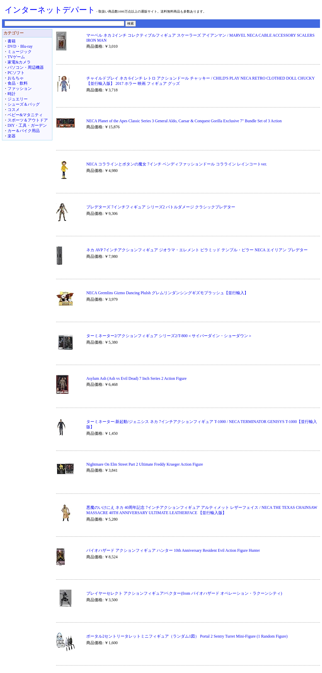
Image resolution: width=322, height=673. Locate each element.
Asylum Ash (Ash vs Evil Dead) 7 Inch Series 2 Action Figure (136, 378)
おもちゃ (16, 78)
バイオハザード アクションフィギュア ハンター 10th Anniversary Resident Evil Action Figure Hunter (173, 550)
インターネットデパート (50, 9)
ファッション (20, 88)
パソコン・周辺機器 (26, 67)
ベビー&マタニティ (25, 115)
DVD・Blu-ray (20, 46)
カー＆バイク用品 (24, 131)
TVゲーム (16, 57)
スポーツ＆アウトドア (28, 120)
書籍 (12, 41)
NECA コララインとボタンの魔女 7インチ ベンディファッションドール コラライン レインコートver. (176, 164)
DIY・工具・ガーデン (27, 125)
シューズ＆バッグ (24, 104)
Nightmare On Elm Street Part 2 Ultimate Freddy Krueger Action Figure (144, 464)
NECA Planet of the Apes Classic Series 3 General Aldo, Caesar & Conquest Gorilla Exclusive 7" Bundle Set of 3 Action (184, 121)
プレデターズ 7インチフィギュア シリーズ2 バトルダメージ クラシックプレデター (160, 207)
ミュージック (20, 51)
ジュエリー (18, 99)
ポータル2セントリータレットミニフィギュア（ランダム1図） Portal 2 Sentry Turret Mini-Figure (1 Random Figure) (187, 636)
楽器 (12, 136)
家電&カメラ (19, 62)
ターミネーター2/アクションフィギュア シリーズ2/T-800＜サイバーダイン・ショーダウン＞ (169, 336)
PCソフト (16, 73)
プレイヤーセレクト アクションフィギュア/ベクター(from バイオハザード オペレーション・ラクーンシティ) (184, 593)
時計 (12, 94)
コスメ (14, 109)
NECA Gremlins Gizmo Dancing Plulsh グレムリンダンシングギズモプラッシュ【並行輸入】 (167, 293)
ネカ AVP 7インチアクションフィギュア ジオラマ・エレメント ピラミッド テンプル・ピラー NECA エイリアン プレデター (197, 250)
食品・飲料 (18, 83)
